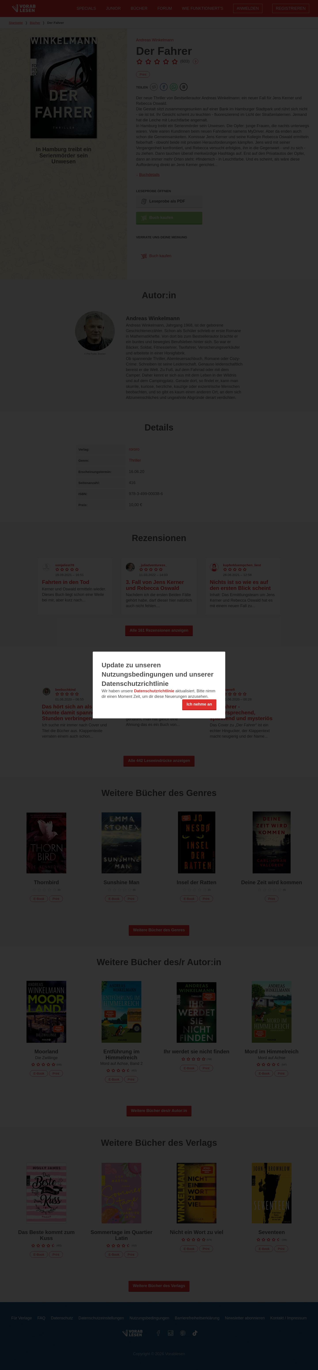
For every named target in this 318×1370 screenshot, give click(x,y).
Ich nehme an (199, 704)
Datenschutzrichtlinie (154, 691)
